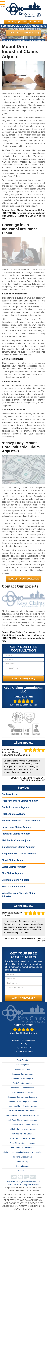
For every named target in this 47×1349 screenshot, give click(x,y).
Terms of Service (22, 1166)
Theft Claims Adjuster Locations (22, 1148)
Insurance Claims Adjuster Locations (22, 1097)
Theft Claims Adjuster (13, 886)
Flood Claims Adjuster (14, 860)
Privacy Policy (22, 1162)
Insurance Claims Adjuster (22, 1074)
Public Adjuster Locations (22, 1083)
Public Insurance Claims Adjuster (20, 801)
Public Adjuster (10, 794)
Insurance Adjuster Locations (22, 1088)
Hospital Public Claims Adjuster (19, 853)
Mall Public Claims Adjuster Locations (22, 1120)
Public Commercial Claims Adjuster (21, 820)
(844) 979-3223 (9, 213)
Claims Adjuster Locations (22, 1092)
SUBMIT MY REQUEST (23, 679)
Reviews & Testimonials (22, 1157)
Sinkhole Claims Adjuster (15, 880)
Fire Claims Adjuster (13, 873)
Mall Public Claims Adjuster (16, 840)
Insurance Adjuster (22, 1069)
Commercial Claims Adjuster (23, 1078)
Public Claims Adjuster (14, 814)
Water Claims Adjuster (14, 867)
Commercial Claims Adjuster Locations (23, 1102)
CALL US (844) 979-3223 (16, 22)
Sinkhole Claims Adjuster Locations (22, 1129)
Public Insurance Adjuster (16, 807)
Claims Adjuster (22, 1065)
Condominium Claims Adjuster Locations (22, 1125)
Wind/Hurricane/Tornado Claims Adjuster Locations (22, 1152)
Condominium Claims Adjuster (18, 847)
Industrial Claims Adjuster (16, 833)
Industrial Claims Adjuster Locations (22, 1111)
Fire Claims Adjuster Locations (22, 1134)
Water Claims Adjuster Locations (22, 1138)
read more (26, 772)
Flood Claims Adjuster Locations (22, 1143)
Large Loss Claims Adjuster (17, 827)
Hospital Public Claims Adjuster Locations (22, 1115)
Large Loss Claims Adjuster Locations (22, 1106)
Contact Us (35, 22)
